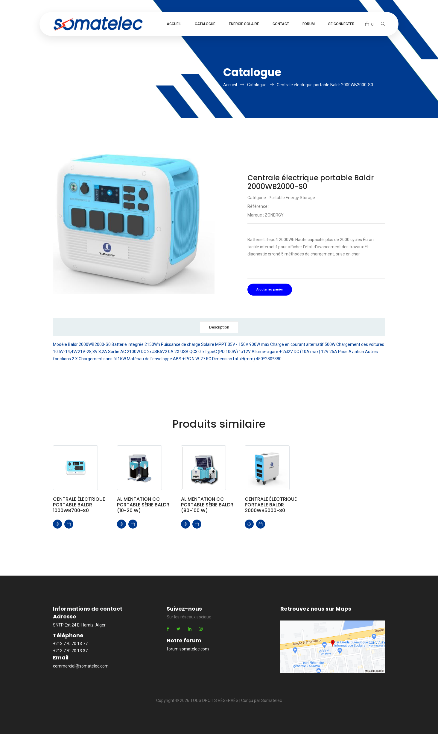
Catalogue (205, 24)
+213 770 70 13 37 (70, 650)
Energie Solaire (244, 24)
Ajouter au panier (269, 289)
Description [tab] (219, 327)
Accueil (174, 24)
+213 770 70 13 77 (70, 643)
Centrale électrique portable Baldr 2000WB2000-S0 (325, 84)
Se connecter (341, 24)
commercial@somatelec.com (81, 666)
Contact (281, 24)
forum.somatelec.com (188, 649)
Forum (308, 24)
